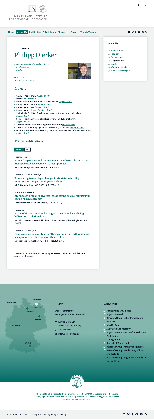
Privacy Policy (49, 414)
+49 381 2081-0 (65, 329)
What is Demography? (120, 70)
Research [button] (63, 32)
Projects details (43, 96)
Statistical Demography (118, 343)
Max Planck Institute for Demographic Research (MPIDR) (66, 394)
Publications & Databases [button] (42, 32)
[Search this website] (137, 5)
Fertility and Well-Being (118, 310)
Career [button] (74, 32)
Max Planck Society (93, 396)
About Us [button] (22, 32)
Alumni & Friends (119, 67)
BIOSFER (111, 321)
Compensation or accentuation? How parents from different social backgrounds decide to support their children (52, 236)
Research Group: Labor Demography (124, 318)
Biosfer (19, 70)
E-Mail (20, 77)
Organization (117, 57)
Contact (27, 414)
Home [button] (11, 32)
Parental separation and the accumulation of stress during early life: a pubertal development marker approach (51, 162)
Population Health (115, 314)
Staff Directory (117, 60)
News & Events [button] (88, 32)
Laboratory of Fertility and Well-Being (32, 64)
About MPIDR (117, 50)
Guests (114, 64)
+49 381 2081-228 (25, 80)
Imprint (37, 414)
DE (146, 5)
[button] (139, 5)
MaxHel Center (22, 67)
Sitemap (63, 414)
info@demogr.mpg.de (68, 334)
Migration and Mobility (118, 328)
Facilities (115, 54)
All (27, 149)
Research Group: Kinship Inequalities (125, 346)
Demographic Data (116, 339)
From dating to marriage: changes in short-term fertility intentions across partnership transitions (46, 180)
